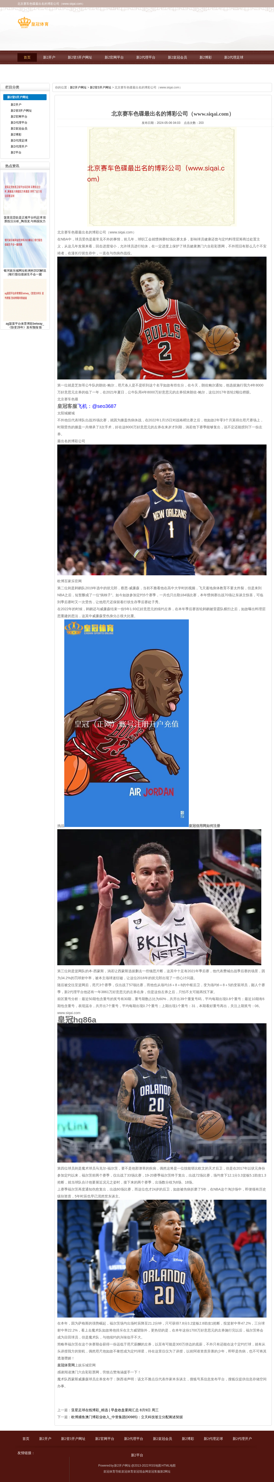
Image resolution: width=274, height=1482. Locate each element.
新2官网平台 (114, 57)
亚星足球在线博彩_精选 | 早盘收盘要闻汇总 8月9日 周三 (115, 1410)
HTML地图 (169, 1465)
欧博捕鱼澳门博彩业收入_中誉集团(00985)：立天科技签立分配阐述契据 (127, 1417)
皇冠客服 (154, 1471)
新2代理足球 (233, 57)
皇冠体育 (127, 1471)
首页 (27, 57)
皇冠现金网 (140, 1471)
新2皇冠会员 (177, 57)
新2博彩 (206, 57)
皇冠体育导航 (112, 1471)
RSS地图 (155, 1465)
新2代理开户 (33, 71)
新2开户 (49, 57)
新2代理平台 (145, 57)
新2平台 (61, 71)
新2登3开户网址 (80, 57)
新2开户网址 (78, 87)
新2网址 (165, 1471)
